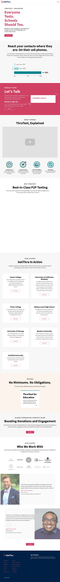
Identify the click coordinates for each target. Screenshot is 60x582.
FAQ (4, 570)
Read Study (15, 290)
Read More (30, 432)
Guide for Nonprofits (16, 566)
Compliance (14, 571)
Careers (5, 568)
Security (5, 566)
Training (13, 568)
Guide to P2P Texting (16, 564)
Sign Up (9, 108)
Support (5, 562)
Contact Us (6, 564)
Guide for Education (16, 562)
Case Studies (14, 570)
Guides (13, 560)
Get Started (30, 544)
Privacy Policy (6, 571)
